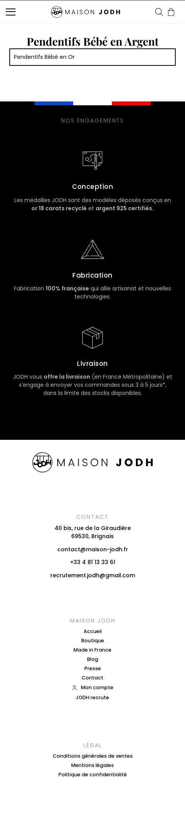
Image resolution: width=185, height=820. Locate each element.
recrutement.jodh (74, 575)
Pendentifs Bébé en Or (44, 57)
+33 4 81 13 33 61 (92, 562)
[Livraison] (92, 337)
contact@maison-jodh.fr (92, 549)
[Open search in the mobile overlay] (159, 11)
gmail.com (120, 575)
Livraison (92, 363)
